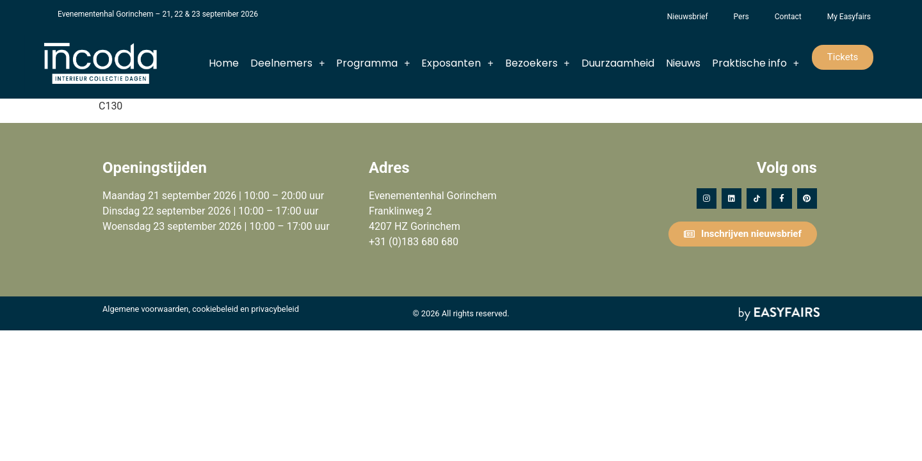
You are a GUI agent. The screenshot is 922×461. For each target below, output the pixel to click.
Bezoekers (537, 63)
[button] (843, 57)
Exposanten (457, 63)
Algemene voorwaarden (145, 309)
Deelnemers (287, 63)
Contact (788, 16)
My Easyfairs (849, 16)
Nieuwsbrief (687, 16)
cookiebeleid (215, 309)
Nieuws (683, 63)
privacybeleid (275, 309)
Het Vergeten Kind (641, 16)
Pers (741, 16)
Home (224, 63)
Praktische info (755, 63)
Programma (373, 63)
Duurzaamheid (617, 63)
